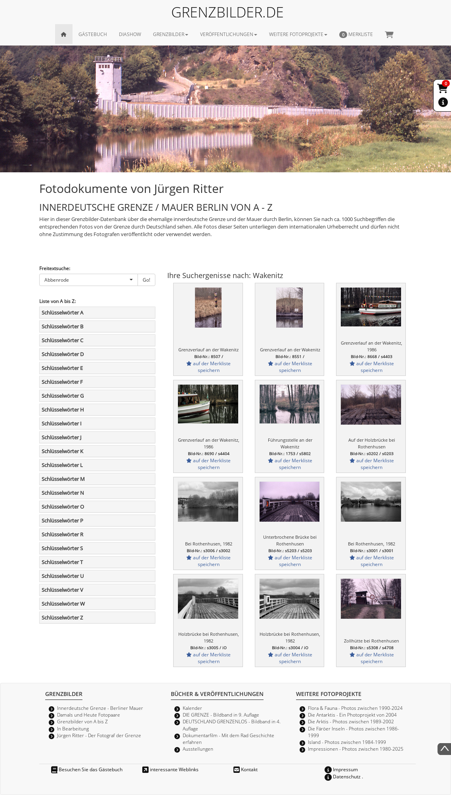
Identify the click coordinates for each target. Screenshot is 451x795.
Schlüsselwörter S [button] (62, 548)
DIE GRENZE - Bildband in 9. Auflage (221, 714)
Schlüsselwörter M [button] (63, 478)
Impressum (341, 769)
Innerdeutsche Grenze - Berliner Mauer (100, 708)
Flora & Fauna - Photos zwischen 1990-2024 (355, 708)
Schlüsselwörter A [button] (62, 312)
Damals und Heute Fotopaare (88, 714)
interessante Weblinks (170, 769)
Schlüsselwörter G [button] (63, 395)
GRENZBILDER (170, 34)
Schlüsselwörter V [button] (62, 589)
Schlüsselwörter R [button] (62, 534)
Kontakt (245, 769)
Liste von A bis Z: (57, 301)
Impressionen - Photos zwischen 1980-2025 (355, 748)
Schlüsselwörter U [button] (63, 576)
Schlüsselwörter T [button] (62, 562)
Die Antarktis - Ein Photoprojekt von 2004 (352, 714)
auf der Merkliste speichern (208, 366)
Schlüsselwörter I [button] (62, 423)
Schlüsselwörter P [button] (62, 520)
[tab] (97, 312)
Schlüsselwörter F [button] (62, 381)
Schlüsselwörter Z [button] (62, 617)
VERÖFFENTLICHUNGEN (228, 34)
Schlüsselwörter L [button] (62, 465)
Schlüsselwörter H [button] (63, 409)
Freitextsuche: (54, 268)
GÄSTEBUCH (92, 34)
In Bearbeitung (73, 728)
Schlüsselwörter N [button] (63, 492)
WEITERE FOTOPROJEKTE (298, 34)
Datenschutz (343, 776)
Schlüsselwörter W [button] (63, 603)
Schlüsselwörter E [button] (62, 368)
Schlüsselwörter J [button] (61, 437)
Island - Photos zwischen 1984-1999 (347, 742)
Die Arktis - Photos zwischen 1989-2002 (351, 721)
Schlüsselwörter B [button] (62, 326)
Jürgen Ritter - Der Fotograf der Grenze (99, 735)
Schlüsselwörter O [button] (63, 506)
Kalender (192, 708)
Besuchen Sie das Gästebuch (86, 769)
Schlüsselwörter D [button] (63, 354)
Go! (146, 279)
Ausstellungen (198, 748)
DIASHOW (130, 34)
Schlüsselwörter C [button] (62, 340)
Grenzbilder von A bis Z (82, 721)
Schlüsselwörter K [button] (62, 451)
